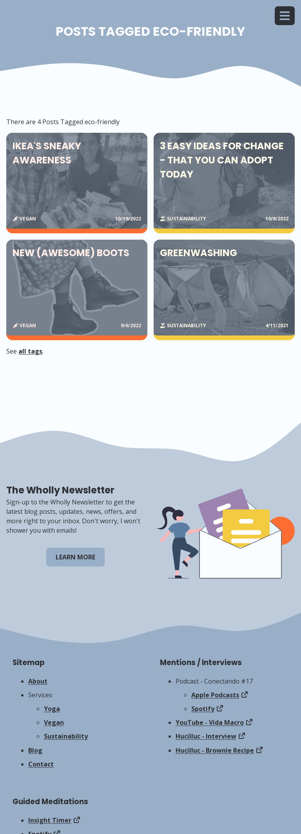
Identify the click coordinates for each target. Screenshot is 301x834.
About (37, 681)
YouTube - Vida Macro (210, 722)
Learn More (75, 557)
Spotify (202, 708)
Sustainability (66, 736)
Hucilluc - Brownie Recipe (215, 750)
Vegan (54, 722)
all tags (30, 351)
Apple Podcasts (215, 695)
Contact (41, 764)
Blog (35, 750)
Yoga (52, 708)
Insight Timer (49, 820)
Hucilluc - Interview (206, 736)
